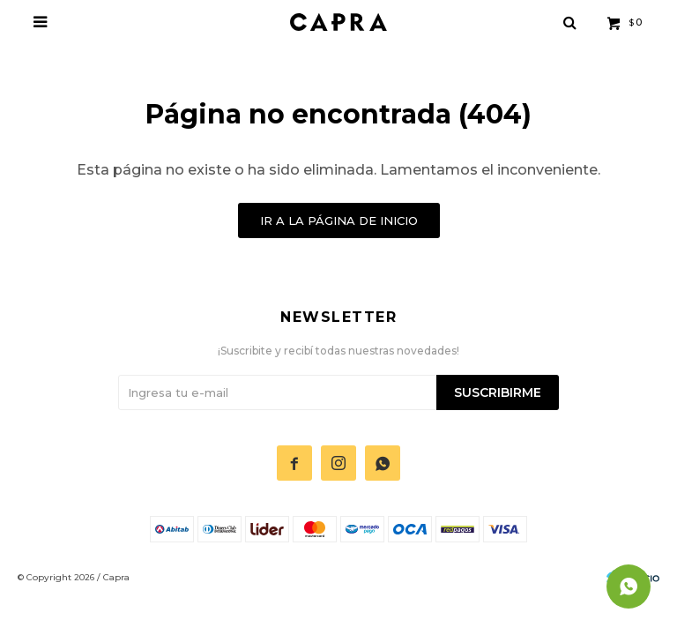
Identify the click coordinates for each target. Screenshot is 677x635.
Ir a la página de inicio (339, 220)
